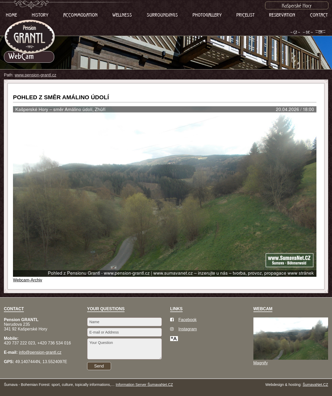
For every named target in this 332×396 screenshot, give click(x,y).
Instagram (187, 329)
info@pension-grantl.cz (40, 352)
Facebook (187, 319)
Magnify (260, 363)
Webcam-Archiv (27, 280)
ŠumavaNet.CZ (315, 385)
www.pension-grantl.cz (35, 75)
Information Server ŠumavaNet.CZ (144, 385)
